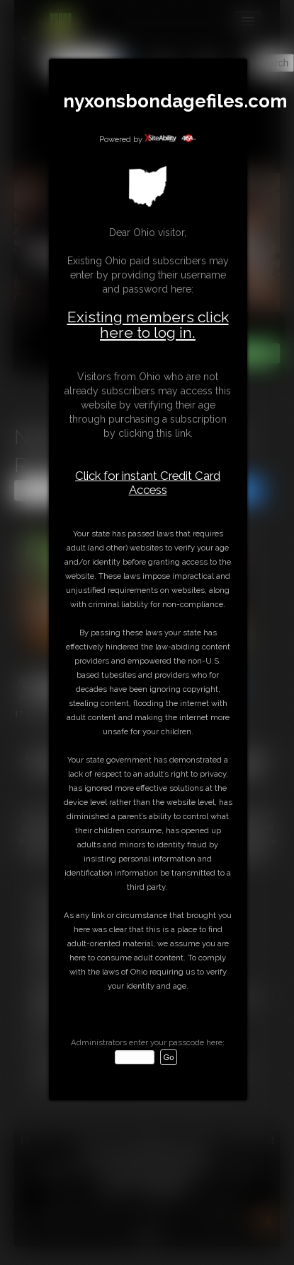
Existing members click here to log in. (148, 324)
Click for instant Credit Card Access (147, 483)
